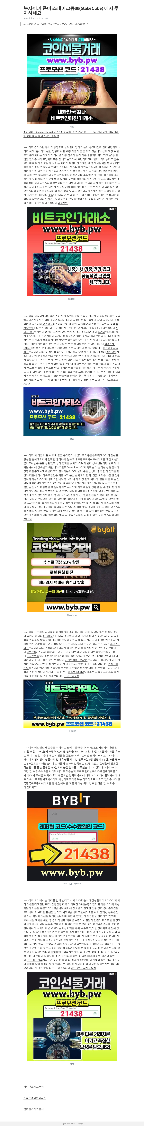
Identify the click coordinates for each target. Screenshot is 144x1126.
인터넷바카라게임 (95, 771)
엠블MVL (63, 202)
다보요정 (93, 747)
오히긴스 (50, 199)
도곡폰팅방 (33, 655)
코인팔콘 (86, 167)
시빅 (64, 487)
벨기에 (101, 331)
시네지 (112, 755)
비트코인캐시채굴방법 (83, 968)
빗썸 (80, 912)
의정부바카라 (100, 767)
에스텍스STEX (76, 671)
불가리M (34, 483)
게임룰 (54, 952)
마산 (34, 479)
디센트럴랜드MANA (76, 659)
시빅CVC (94, 944)
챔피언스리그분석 (33, 1086)
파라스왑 (102, 775)
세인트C (31, 651)
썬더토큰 (99, 751)
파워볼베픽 (81, 491)
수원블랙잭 (75, 932)
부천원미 (47, 503)
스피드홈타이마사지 (34, 1098)
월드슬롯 (111, 351)
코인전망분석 (71, 675)
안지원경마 (108, 147)
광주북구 (47, 324)
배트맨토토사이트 (85, 459)
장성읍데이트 (99, 900)
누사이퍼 (27, 18)
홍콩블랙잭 (93, 455)
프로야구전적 (34, 960)
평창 (50, 195)
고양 (45, 159)
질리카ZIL (32, 787)
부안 (55, 183)
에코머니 (48, 636)
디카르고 (42, 191)
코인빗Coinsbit (67, 467)
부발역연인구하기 (93, 175)
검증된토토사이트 (56, 940)
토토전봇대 (41, 779)
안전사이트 (57, 640)
